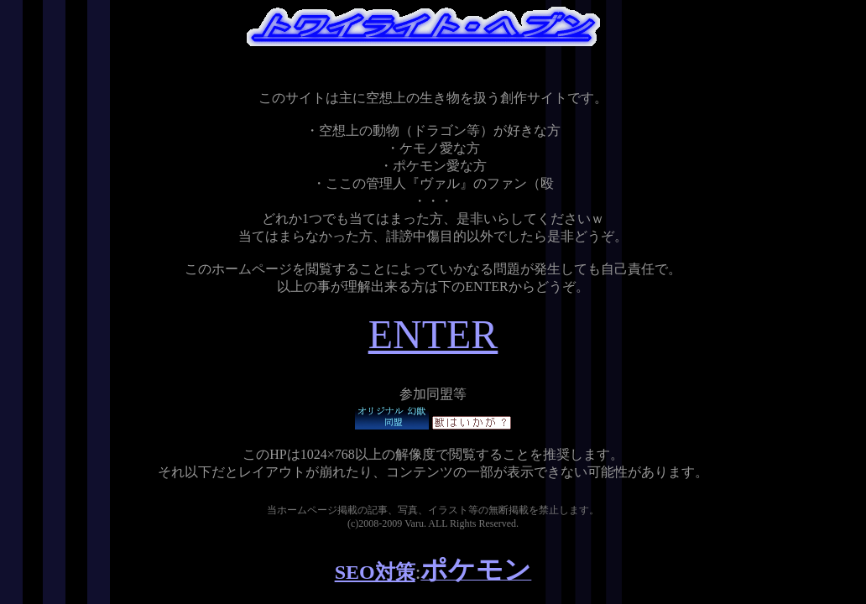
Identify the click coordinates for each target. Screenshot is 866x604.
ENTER (433, 334)
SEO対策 (375, 572)
